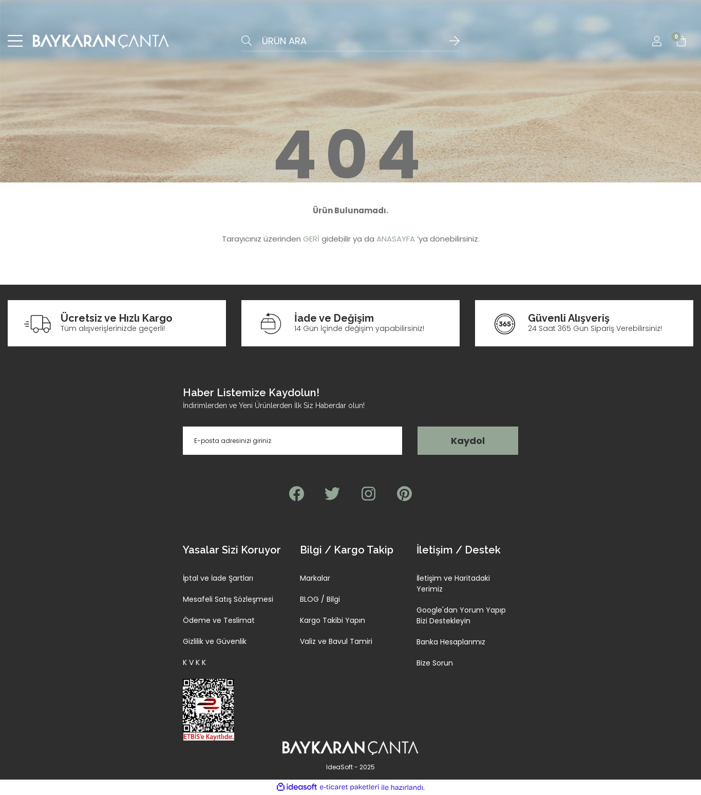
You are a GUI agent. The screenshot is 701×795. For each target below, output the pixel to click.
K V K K (194, 663)
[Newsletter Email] (292, 441)
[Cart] (681, 41)
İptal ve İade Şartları (218, 579)
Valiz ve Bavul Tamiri (336, 642)
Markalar (315, 579)
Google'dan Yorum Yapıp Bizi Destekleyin (461, 615)
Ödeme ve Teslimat (219, 621)
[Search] (350, 41)
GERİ (311, 239)
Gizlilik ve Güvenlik (215, 642)
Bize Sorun (434, 663)
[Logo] (101, 41)
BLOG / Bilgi (320, 600)
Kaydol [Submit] (468, 441)
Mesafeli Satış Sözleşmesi (228, 600)
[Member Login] (656, 41)
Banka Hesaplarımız (450, 642)
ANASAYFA (395, 239)
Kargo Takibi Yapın (332, 621)
